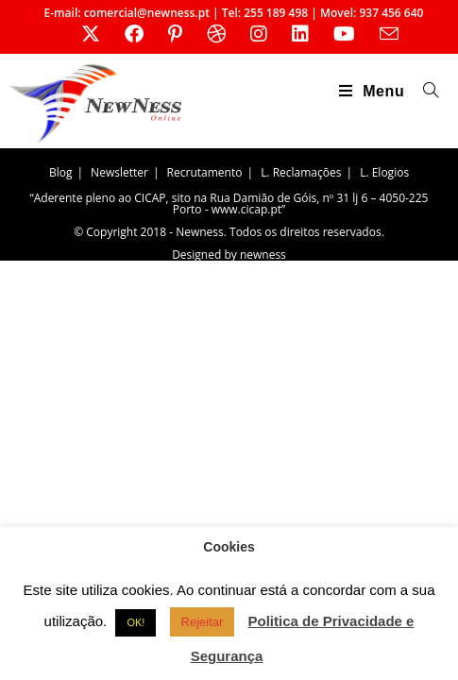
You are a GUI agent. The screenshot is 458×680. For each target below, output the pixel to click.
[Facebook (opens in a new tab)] (134, 34)
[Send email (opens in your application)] (383, 33)
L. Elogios (384, 172)
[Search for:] (424, 91)
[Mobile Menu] (374, 91)
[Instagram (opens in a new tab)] (259, 34)
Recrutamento (205, 172)
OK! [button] (135, 622)
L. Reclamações (301, 172)
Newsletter (119, 172)
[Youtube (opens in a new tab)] (344, 34)
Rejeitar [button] (202, 622)
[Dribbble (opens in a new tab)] (216, 34)
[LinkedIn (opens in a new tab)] (300, 34)
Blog (61, 172)
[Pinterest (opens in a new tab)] (175, 34)
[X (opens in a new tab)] (90, 34)
